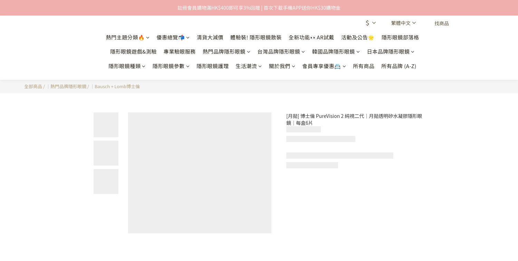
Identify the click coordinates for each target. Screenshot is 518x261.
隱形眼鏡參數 (171, 65)
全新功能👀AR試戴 (311, 37)
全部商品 (33, 86)
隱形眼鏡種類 (127, 65)
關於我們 (282, 65)
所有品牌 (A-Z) (398, 65)
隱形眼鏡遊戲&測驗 (133, 51)
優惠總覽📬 (173, 37)
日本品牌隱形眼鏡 (391, 51)
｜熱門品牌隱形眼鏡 (66, 86)
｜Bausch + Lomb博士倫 (115, 86)
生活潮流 (249, 65)
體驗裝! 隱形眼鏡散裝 (256, 37)
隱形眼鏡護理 (212, 65)
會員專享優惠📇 (324, 65)
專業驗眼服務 (180, 51)
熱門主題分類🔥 (128, 37)
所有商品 (363, 65)
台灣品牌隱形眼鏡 (281, 51)
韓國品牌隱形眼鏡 (336, 51)
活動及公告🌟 (358, 37)
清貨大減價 (210, 37)
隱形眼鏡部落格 (400, 37)
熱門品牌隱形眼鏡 (227, 51)
